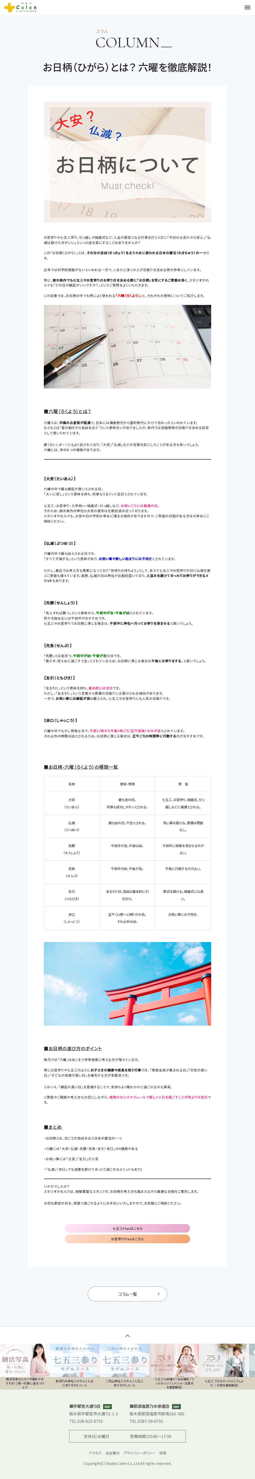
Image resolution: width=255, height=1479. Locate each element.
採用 (162, 1452)
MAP (107, 1407)
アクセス (95, 1452)
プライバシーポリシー (139, 1452)
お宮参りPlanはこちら (127, 1239)
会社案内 (113, 1452)
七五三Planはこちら (128, 1228)
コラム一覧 (139, 1294)
